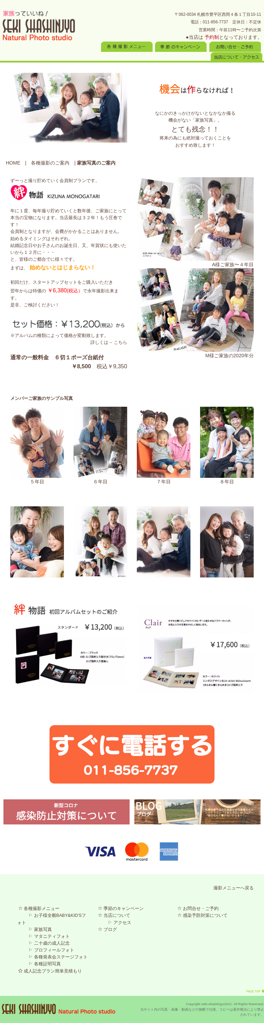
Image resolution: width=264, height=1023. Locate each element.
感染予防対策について (202, 915)
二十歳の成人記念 (49, 943)
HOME (13, 163)
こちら (120, 342)
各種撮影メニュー (38, 908)
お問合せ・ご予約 (198, 908)
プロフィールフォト (51, 950)
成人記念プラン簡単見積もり (50, 971)
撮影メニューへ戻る (233, 888)
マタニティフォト (49, 936)
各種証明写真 (45, 964)
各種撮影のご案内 (50, 163)
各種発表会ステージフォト (58, 957)
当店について (114, 915)
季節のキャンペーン (121, 908)
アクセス (119, 922)
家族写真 (40, 929)
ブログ (107, 929)
